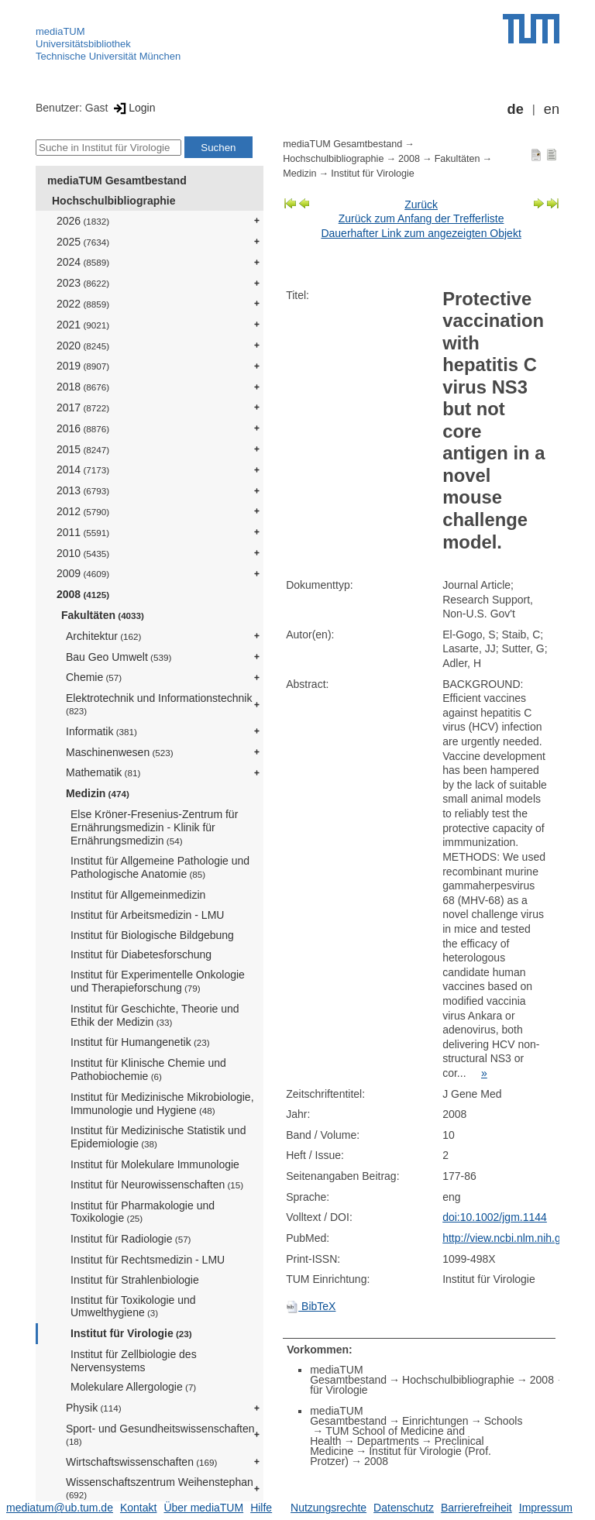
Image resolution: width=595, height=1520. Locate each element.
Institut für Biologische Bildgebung (152, 935)
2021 (83, 324)
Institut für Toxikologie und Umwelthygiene (133, 1306)
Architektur (103, 636)
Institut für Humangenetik (140, 1042)
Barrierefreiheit (476, 1507)
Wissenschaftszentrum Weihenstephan (159, 1488)
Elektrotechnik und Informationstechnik (159, 704)
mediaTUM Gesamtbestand (117, 180)
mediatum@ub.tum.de (59, 1507)
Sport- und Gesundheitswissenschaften (160, 1434)
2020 (83, 345)
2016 (83, 428)
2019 (83, 365)
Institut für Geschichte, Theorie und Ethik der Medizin (155, 1015)
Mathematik (103, 772)
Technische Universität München (108, 56)
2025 (83, 242)
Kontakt (138, 1507)
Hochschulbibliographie (113, 200)
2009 (83, 573)
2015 (83, 449)
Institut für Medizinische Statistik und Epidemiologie (158, 1137)
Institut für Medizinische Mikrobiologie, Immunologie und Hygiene (162, 1103)
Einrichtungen (435, 1421)
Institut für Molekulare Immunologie (155, 1164)
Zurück (421, 204)
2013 (83, 490)
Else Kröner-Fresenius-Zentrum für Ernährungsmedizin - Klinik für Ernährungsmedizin (154, 827)
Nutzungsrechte (328, 1507)
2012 (83, 511)
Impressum (546, 1507)
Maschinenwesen (120, 752)
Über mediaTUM (203, 1507)
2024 (83, 262)
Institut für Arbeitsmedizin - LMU (147, 915)
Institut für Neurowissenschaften (157, 1184)
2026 (83, 221)
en (551, 109)
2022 (83, 303)
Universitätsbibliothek (83, 44)
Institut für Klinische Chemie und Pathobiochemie (148, 1069)
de (515, 109)
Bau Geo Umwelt (118, 657)
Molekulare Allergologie (133, 1387)
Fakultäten (102, 615)
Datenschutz (403, 1507)
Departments (388, 1441)
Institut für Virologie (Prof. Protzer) (400, 1456)
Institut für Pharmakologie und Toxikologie (143, 1212)
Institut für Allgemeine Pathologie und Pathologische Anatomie (160, 867)
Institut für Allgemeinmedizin (138, 895)
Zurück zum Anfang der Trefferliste (421, 218)
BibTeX (310, 1306)
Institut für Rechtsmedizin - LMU (148, 1259)
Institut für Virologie (131, 1333)
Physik (94, 1407)
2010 (83, 553)
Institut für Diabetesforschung (141, 954)
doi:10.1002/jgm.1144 (494, 1217)
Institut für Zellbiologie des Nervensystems (134, 1361)
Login (133, 107)
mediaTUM (60, 31)
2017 (83, 407)
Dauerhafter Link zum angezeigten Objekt (421, 233)
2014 (83, 469)
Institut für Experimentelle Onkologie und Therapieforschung (158, 981)
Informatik (101, 731)
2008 (83, 594)
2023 (83, 283)
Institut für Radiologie (131, 1239)
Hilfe (261, 1507)
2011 (83, 532)
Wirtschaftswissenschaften (141, 1462)
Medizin (97, 793)
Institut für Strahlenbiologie (135, 1280)
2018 (83, 386)
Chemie (94, 677)
